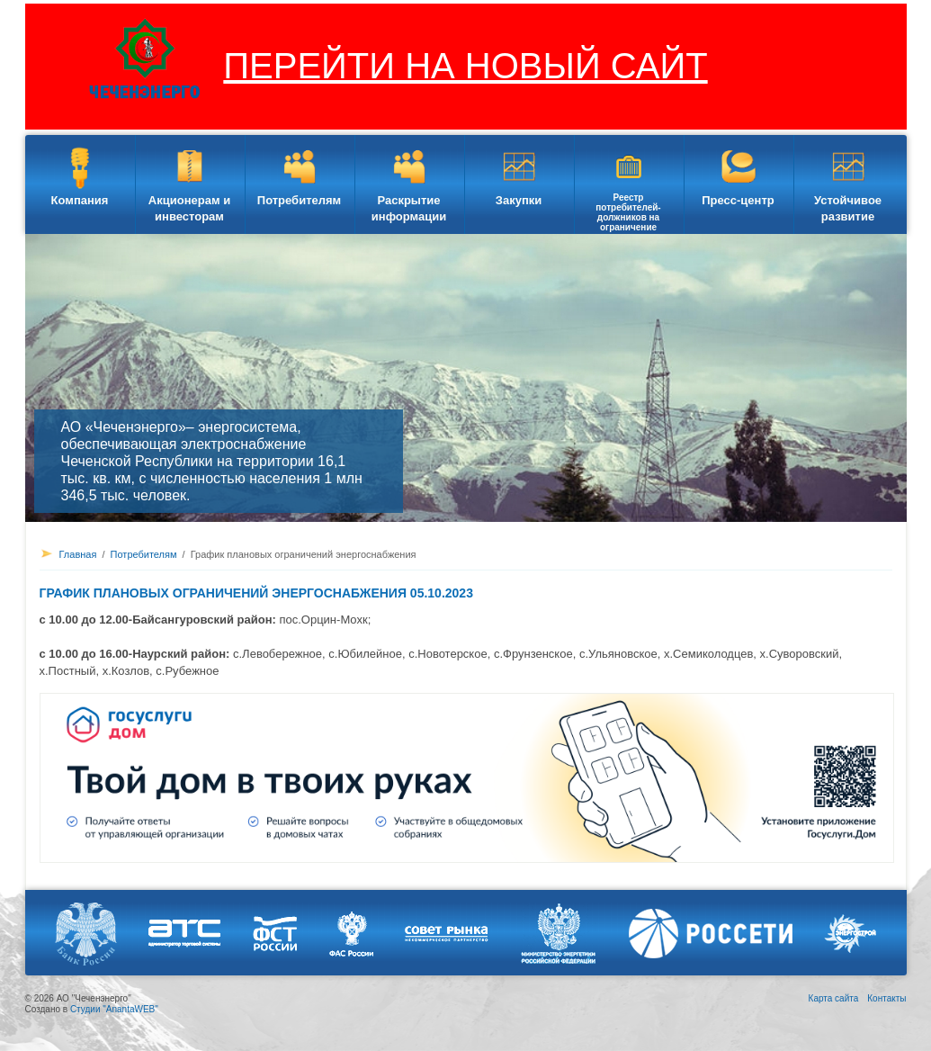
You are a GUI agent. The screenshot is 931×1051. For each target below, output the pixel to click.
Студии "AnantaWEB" (114, 1009)
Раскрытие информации (409, 208)
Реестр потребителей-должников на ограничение (627, 212)
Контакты (886, 998)
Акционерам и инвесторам (189, 208)
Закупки (519, 200)
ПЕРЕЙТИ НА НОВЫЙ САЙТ (465, 65)
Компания (80, 200)
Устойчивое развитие (848, 208)
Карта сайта (834, 998)
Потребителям (299, 200)
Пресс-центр (738, 200)
